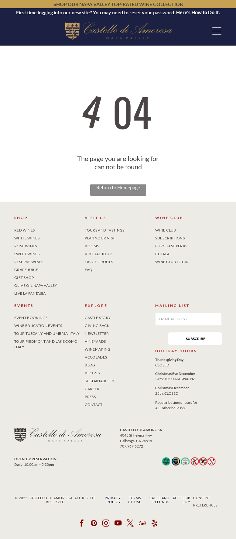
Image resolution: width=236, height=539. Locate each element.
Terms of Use (134, 500)
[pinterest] (93, 524)
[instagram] (106, 524)
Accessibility (182, 500)
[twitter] (130, 524)
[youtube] (118, 524)
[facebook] (81, 524)
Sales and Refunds (159, 500)
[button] (216, 31)
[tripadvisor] (142, 524)
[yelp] (154, 524)
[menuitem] (47, 229)
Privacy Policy (113, 500)
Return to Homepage (118, 187)
